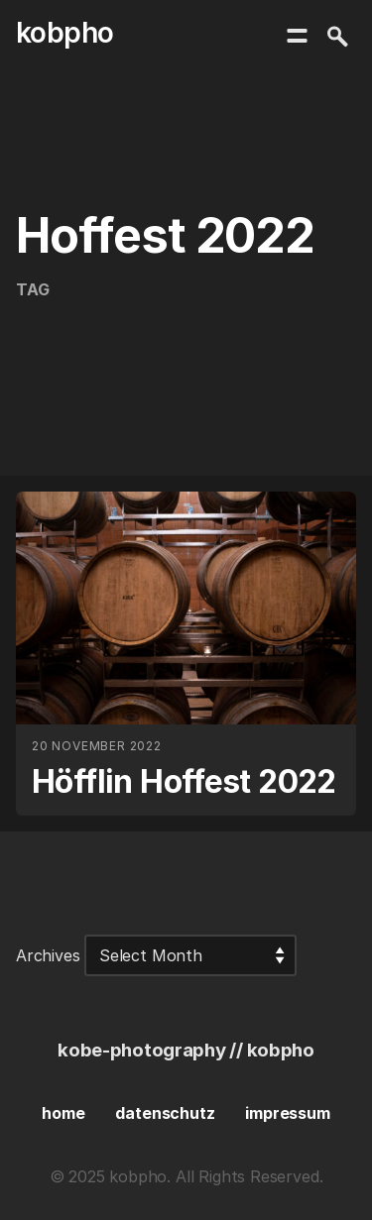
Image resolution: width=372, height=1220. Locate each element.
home (63, 1113)
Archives (48, 955)
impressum (287, 1113)
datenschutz (164, 1113)
